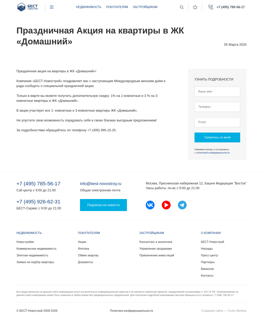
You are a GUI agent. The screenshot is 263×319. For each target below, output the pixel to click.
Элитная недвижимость (32, 255)
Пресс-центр (209, 255)
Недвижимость (88, 7)
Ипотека (83, 248)
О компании (211, 233)
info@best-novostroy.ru (100, 183)
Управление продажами (155, 248)
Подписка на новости (103, 205)
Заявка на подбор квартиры (35, 262)
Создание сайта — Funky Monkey (224, 310)
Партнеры (207, 262)
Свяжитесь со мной (217, 137)
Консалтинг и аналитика (155, 241)
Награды (207, 248)
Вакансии (207, 268)
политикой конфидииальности (213, 152)
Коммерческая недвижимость (36, 248)
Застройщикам (145, 7)
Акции (82, 241)
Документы (85, 262)
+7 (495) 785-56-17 (38, 183)
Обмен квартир (88, 255)
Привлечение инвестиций (156, 255)
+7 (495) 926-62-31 (38, 201)
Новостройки (25, 241)
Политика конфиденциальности (131, 310)
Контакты (207, 275)
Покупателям (117, 7)
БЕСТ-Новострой (212, 241)
